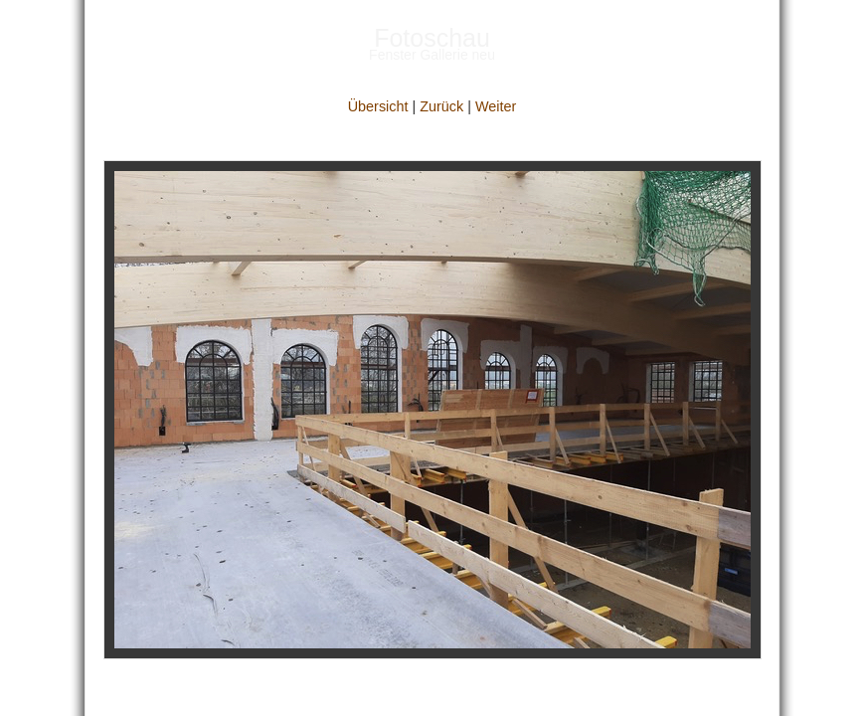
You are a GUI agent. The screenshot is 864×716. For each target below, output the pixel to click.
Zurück (441, 106)
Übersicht (378, 106)
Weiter (495, 106)
